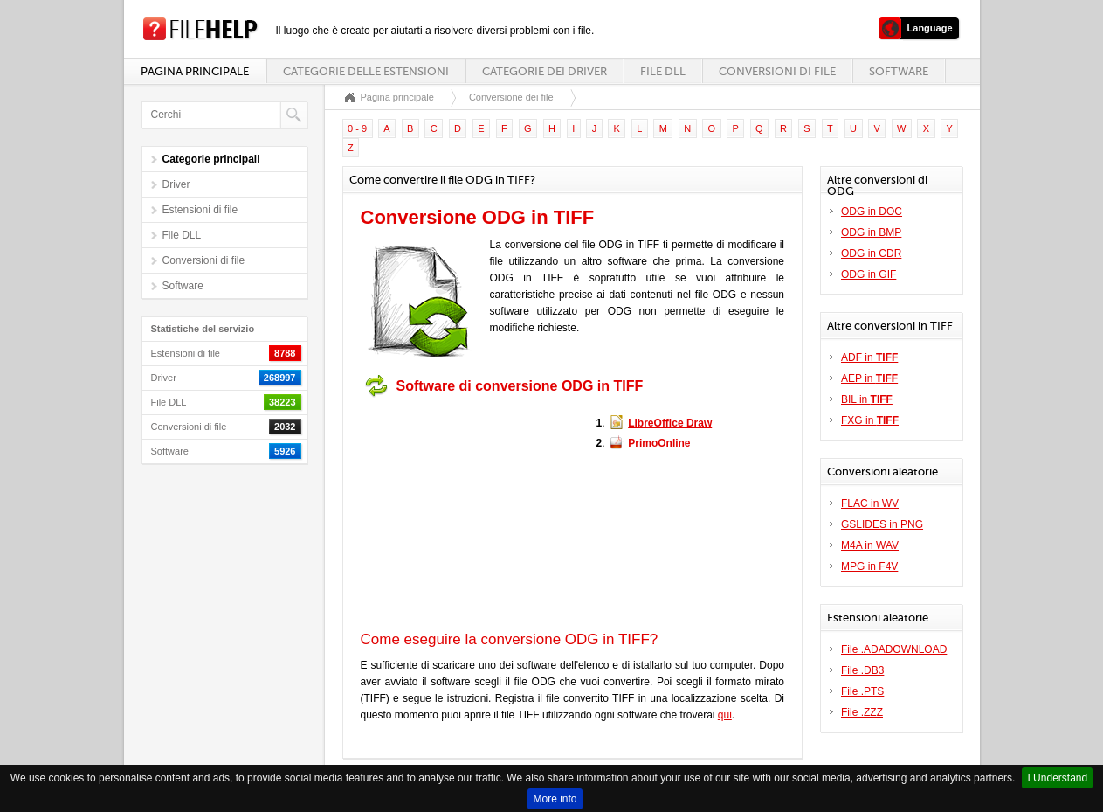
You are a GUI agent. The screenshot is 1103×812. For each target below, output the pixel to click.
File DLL (663, 71)
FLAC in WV (870, 503)
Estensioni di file (200, 210)
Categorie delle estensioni (366, 71)
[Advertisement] (470, 514)
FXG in (870, 420)
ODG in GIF (868, 274)
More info (554, 799)
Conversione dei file (511, 97)
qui (725, 715)
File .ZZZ (862, 712)
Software (898, 71)
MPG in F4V (869, 566)
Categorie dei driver (544, 71)
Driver (176, 184)
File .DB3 (862, 670)
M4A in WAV (870, 545)
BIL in (867, 399)
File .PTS (862, 691)
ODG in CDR (871, 253)
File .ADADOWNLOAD (894, 649)
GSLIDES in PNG (882, 524)
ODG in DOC (871, 211)
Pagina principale (195, 71)
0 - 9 (357, 128)
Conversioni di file (777, 71)
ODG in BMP (871, 232)
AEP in (869, 378)
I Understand (1057, 778)
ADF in (869, 357)
